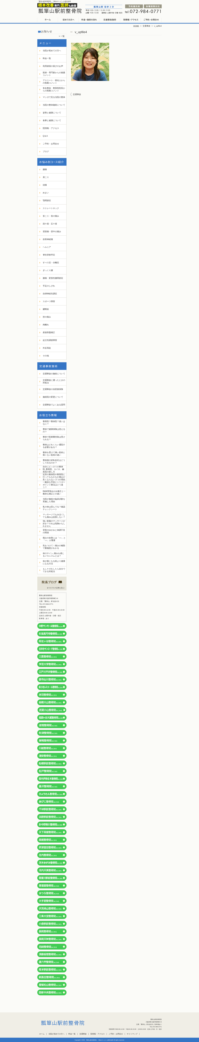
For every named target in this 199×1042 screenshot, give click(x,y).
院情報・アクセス (130, 20)
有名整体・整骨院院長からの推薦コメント (54, 89)
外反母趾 (47, 348)
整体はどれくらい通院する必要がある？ (54, 446)
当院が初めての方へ (68, 20)
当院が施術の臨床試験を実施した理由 (54, 500)
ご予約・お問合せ (151, 20)
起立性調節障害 (50, 340)
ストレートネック (51, 208)
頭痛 (45, 185)
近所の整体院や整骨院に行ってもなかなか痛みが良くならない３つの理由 (54, 477)
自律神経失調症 (50, 294)
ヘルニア (47, 247)
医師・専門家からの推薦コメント (54, 74)
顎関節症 (47, 200)
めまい (46, 193)
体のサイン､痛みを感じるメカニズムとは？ (53, 554)
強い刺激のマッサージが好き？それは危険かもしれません (54, 523)
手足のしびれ (49, 286)
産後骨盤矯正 (49, 332)
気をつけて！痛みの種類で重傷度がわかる (54, 546)
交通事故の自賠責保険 (53, 389)
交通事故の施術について (54, 374)
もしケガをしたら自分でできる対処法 (54, 570)
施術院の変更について (53, 397)
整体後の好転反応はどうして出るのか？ (54, 461)
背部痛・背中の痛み (52, 231)
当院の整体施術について (54, 105)
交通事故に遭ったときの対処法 (54, 381)
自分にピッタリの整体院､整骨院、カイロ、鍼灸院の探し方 (53, 469)
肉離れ (46, 325)
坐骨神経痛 (48, 239)
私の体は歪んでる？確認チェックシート (54, 508)
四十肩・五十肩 (50, 224)
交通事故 (110, 20)
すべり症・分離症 (51, 262)
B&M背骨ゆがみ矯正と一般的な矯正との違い (54, 492)
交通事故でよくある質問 (54, 405)
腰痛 (45, 169)
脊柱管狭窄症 (49, 255)
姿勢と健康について (52, 113)
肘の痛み (47, 317)
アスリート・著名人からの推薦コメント (54, 81)
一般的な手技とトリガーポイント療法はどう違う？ (54, 484)
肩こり (46, 177)
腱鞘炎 (46, 309)
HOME (136, 26)
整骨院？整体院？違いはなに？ (54, 422)
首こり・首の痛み (51, 216)
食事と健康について (52, 120)
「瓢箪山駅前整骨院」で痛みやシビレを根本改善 (99, 1040)
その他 (46, 356)
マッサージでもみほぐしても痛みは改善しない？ (54, 515)
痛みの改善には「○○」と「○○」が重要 (54, 539)
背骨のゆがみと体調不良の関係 (54, 531)
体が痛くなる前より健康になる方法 (54, 562)
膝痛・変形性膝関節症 (53, 278)
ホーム (47, 20)
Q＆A (45, 136)
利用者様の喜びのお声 (53, 66)
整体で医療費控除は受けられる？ (54, 438)
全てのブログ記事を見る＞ (56, 588)
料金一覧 (89, 20)
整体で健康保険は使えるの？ (54, 430)
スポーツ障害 (49, 301)
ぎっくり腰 (48, 270)
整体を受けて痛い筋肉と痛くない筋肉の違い (54, 453)
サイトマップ (132, 1034)
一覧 (63, 36)
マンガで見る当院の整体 (54, 97)
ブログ (46, 151)
